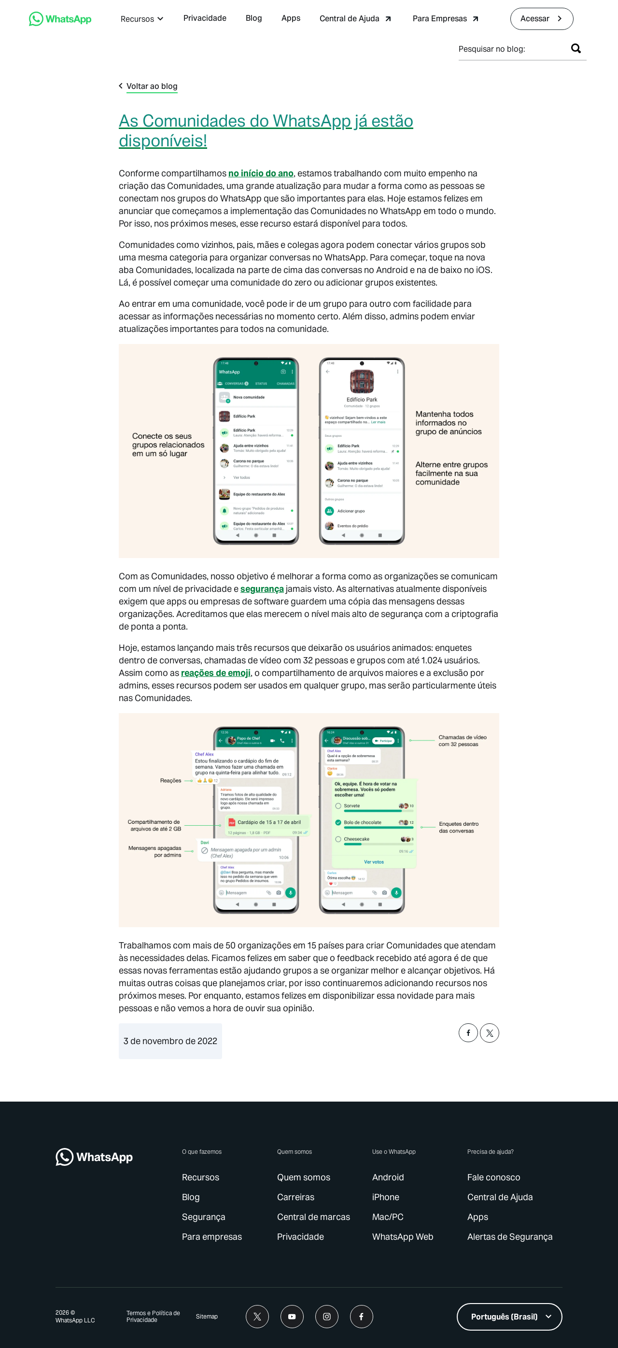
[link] (204, 19)
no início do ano (261, 173)
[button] (142, 19)
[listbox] (509, 1317)
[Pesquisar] (576, 48)
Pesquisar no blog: (492, 49)
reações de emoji (216, 672)
